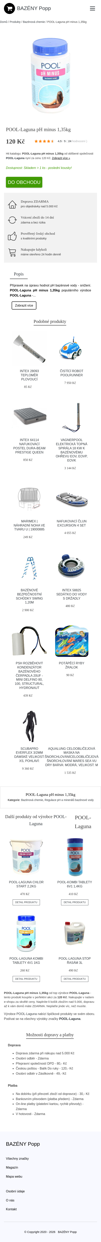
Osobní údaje (15, 1191)
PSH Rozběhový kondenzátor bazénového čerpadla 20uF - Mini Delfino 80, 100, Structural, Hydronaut (29, 676)
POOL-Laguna (15, 158)
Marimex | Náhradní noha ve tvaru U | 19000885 (29, 525)
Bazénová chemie (34, 21)
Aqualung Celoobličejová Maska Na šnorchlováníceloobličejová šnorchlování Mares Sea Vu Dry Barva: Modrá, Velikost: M (71, 757)
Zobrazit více (24, 305)
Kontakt (11, 1209)
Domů (3, 21)
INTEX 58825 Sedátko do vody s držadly (71, 594)
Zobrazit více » (61, 158)
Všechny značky (17, 1158)
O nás (10, 1200)
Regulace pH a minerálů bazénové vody (69, 800)
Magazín (12, 1167)
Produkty (15, 21)
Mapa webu (14, 1176)
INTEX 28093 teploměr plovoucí (29, 375)
